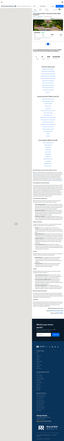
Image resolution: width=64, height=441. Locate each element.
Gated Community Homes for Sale (48, 124)
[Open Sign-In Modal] (62, 2)
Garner (37, 363)
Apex (37, 352)
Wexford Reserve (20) (48, 158)
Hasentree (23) (48, 152)
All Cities (48, 92)
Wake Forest (38, 368)
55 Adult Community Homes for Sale (48, 117)
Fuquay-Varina (39, 361)
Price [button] (35, 6)
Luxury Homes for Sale (48, 112)
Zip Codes (48, 135)
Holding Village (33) (48, 145)
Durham (38, 359)
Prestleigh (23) (48, 154)
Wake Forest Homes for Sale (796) (48, 78)
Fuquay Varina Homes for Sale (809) (48, 76)
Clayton (38, 357)
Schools (48, 133)
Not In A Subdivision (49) (48, 142)
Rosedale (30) (48, 149)
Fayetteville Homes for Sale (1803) (48, 73)
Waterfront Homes (40, 405)
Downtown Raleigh (40, 379)
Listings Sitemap (39, 438)
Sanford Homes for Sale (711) (48, 87)
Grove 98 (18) (48, 161)
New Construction (40, 400)
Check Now (55, 334)
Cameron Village (39, 377)
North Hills (38, 386)
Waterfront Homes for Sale (48, 122)
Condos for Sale (48, 105)
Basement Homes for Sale (48, 126)
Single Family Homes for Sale (48, 101)
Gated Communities (40, 407)
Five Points (38, 380)
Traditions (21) (48, 156)
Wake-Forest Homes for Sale (56, 310)
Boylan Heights (39, 375)
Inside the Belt (39, 382)
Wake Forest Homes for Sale (48, 99)
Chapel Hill (38, 356)
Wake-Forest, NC (36, 173)
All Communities (48, 165)
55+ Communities (39, 403)
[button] (1, 2)
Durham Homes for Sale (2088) (48, 71)
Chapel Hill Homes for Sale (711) (48, 85)
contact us (50, 179)
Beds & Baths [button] (44, 6)
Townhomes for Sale (48, 103)
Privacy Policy (47, 438)
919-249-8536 (59, 180)
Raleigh (37, 366)
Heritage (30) (48, 147)
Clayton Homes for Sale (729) (48, 80)
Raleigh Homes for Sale (41, 394)
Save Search (59, 6)
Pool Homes (38, 410)
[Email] (43, 335)
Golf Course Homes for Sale (48, 129)
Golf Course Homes (40, 408)
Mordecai (38, 384)
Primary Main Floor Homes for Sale (48, 119)
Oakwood (38, 387)
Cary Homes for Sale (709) (48, 89)
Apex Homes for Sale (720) (48, 83)
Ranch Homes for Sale (48, 131)
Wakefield (38, 389)
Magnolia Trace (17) (48, 163)
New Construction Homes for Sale (48, 110)
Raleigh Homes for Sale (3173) (48, 69)
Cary (37, 354)
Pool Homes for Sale (48, 115)
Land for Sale (48, 108)
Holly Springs (39, 364)
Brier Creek (38, 373)
